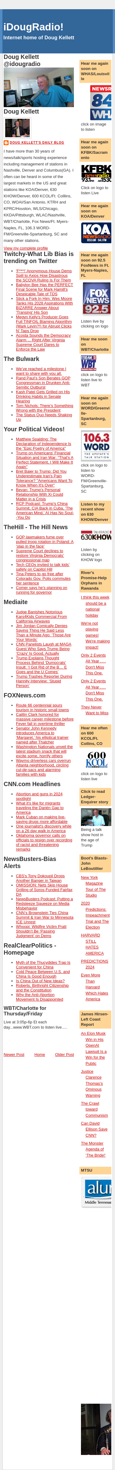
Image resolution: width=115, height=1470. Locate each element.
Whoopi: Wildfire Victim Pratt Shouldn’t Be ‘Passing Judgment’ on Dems (41, 931)
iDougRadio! (33, 27)
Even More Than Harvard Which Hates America (94, 987)
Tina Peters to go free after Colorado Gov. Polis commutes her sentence (43, 578)
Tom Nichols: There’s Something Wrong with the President (44, 408)
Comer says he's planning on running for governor (41, 590)
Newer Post (14, 1054)
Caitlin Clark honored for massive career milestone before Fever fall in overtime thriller (45, 719)
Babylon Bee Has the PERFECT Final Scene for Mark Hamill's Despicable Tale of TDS (44, 289)
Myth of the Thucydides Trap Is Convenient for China (43, 964)
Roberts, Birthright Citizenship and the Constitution (42, 987)
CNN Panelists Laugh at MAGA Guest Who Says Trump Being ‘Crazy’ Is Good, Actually (43, 649)
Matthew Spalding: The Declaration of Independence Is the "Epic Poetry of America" (43, 444)
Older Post (64, 1054)
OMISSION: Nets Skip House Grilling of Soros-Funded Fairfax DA (44, 890)
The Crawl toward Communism (94, 1109)
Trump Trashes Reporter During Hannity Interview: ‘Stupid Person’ (44, 681)
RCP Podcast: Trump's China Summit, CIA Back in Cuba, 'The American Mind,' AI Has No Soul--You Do (45, 510)
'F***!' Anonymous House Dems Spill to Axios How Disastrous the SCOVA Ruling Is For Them (44, 275)
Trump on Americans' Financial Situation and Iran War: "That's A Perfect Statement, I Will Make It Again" (44, 460)
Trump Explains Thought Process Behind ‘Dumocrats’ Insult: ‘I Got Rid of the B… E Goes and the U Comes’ (41, 665)
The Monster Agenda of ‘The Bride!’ (93, 1149)
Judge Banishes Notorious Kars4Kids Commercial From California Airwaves (41, 616)
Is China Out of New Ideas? (40, 981)
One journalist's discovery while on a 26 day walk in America (43, 828)
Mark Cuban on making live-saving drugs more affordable (41, 819)
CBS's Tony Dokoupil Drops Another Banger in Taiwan (40, 878)
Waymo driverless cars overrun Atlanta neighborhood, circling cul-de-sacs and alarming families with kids (43, 767)
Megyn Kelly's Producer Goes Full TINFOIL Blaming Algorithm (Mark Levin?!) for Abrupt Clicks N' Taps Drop (44, 324)
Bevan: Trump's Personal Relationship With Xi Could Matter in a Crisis (39, 494)
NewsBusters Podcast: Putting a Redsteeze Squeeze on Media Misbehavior (44, 903)
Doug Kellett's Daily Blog (37, 142)
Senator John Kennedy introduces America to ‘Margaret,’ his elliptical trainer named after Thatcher (42, 735)
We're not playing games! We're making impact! (95, 635)
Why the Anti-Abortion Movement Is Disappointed (39, 997)
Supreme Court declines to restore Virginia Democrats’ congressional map (40, 555)
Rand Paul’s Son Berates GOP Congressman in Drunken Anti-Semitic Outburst (43, 383)
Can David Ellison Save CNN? (94, 1129)
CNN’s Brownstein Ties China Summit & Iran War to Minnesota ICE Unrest (44, 917)
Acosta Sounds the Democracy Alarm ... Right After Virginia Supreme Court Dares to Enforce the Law (43, 342)
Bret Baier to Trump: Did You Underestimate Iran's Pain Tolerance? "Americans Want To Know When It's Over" (44, 478)
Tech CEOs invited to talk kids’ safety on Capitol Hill (43, 567)
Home (39, 1054)
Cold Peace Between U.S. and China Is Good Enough (43, 974)
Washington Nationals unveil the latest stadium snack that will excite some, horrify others (44, 751)
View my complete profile (26, 248)
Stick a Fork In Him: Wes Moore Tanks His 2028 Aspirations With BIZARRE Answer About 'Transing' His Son (44, 305)
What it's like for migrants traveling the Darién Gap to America (39, 808)
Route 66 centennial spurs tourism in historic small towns (42, 707)
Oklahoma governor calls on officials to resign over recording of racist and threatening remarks (44, 842)
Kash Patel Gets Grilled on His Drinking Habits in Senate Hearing (43, 396)
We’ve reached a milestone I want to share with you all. (41, 371)
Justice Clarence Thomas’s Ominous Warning (92, 1083)
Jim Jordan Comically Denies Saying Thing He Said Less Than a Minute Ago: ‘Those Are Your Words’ (43, 632)
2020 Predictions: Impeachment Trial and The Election (95, 915)
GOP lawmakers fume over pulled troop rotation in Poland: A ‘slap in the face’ (45, 542)
